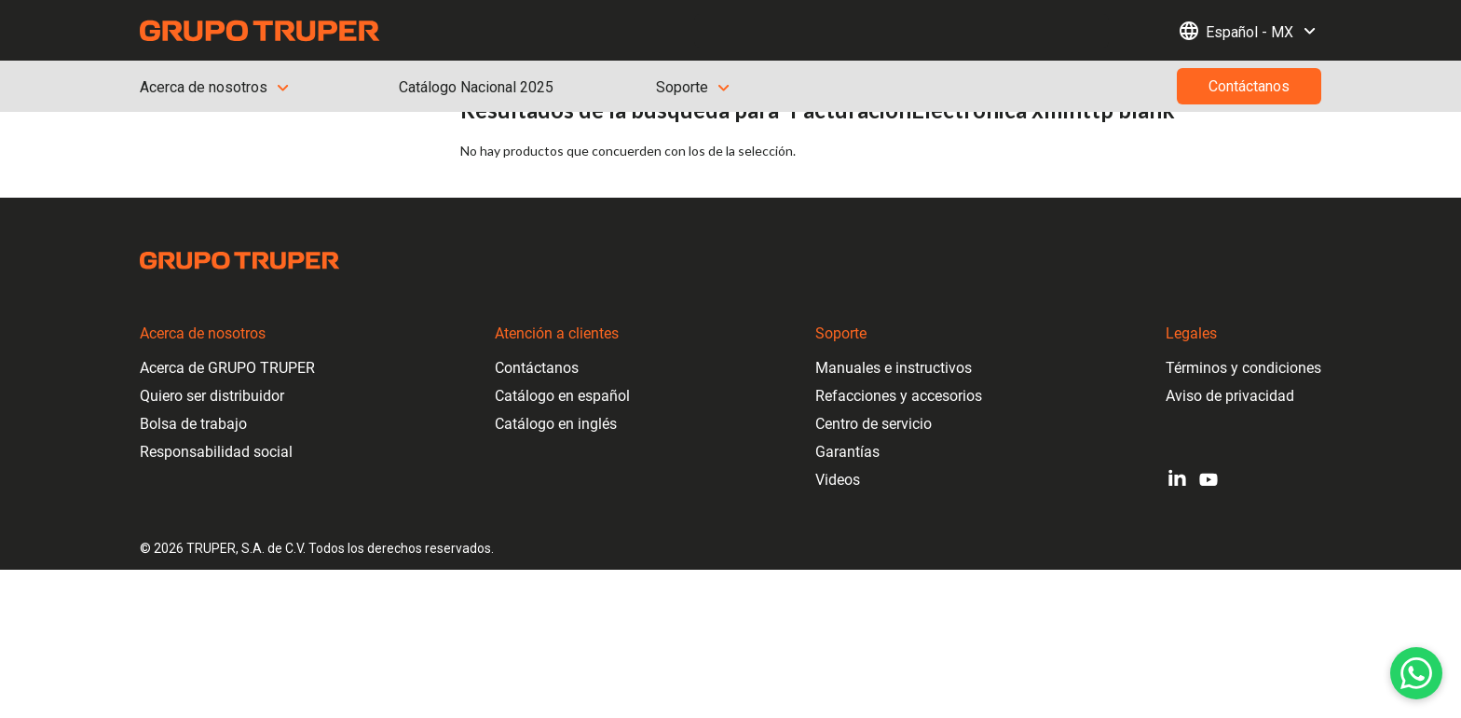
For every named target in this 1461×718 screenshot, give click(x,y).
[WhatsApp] (1416, 673)
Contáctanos (537, 368)
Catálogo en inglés (556, 424)
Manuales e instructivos (893, 368)
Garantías (847, 452)
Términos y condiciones (1243, 368)
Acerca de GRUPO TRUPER (227, 368)
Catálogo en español (562, 396)
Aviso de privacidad (1230, 396)
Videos (837, 480)
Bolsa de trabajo (193, 424)
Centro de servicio (873, 424)
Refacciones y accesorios (898, 396)
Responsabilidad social (216, 452)
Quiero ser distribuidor (212, 396)
